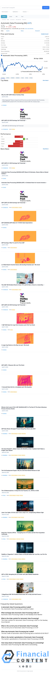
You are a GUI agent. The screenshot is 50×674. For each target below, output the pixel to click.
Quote (7, 30)
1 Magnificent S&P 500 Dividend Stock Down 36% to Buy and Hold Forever (21, 594)
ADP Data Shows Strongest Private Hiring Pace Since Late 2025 (18, 429)
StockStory (4, 105)
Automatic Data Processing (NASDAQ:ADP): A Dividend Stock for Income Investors (24, 182)
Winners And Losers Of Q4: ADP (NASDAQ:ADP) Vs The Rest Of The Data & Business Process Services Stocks (24, 407)
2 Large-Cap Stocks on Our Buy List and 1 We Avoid (15, 345)
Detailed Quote (44, 34)
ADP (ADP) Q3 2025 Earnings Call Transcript (13, 120)
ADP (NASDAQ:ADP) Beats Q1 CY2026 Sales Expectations (17, 223)
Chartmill (4, 178)
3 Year (26, 77)
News (8, 19)
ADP (29, 23)
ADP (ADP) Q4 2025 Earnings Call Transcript (13, 305)
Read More (45, 149)
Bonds (19, 517)
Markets (4, 16)
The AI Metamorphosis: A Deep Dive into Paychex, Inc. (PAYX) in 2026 (20, 490)
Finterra (4, 495)
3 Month (17, 77)
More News (45, 80)
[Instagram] (30, 666)
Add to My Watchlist (29, 28)
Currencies (12, 19)
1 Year (22, 77)
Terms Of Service (38, 662)
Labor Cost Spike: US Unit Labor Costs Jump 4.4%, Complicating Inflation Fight (22, 512)
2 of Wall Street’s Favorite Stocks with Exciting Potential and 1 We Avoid (20, 264)
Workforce (23, 455)
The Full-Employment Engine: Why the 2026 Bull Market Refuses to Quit (20, 470)
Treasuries (24, 19)
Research (37, 30)
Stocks (10, 16)
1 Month (12, 77)
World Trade (23, 433)
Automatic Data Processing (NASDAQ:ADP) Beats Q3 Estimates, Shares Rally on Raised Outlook (24, 172)
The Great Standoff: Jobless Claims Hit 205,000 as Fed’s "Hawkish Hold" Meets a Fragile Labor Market (23, 449)
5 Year (31, 77)
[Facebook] (23, 666)
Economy (19, 433)
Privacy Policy (29, 662)
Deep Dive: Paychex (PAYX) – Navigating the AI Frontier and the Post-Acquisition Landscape (23, 533)
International (18, 19)
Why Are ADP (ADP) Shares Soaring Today (12, 94)
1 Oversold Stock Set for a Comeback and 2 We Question (16, 387)
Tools (22, 16)
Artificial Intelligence (15, 207)
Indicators (25, 11)
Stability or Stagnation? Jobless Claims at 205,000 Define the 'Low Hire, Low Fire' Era (24, 554)
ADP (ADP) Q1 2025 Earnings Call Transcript (13, 163)
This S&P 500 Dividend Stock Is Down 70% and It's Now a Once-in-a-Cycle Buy (22, 285)
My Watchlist (15, 11)
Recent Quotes (5, 11)
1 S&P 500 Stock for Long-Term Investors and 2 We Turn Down (18, 325)
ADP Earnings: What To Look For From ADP (12, 243)
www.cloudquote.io (35, 659)
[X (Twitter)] (19, 666)
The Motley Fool (5, 129)
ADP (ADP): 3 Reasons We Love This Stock (12, 365)
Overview (4, 19)
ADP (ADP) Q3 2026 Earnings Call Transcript (13, 202)
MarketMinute (5, 433)
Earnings (13, 129)
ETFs (16, 16)
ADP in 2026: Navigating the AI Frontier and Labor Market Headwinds (19, 574)
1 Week (7, 77)
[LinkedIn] (26, 666)
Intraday (2, 77)
